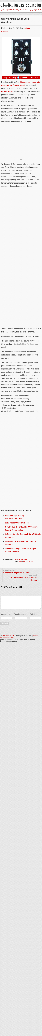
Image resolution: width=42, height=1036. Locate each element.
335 (20, 561)
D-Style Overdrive (21, 559)
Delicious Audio (8, 636)
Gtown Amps (28, 561)
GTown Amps (7, 92)
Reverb (25, 78)
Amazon (34, 78)
